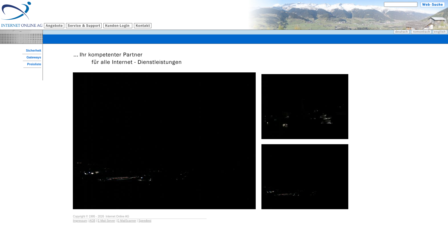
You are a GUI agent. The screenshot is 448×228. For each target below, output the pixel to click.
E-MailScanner (126, 220)
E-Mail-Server (106, 220)
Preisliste (34, 64)
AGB (92, 220)
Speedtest (145, 220)
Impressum (80, 220)
